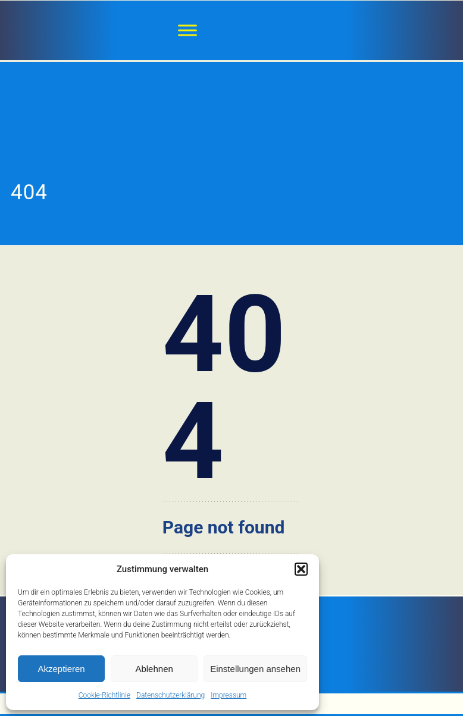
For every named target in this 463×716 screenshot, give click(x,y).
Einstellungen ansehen (255, 669)
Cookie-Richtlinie (104, 695)
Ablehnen (154, 669)
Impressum (228, 695)
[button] (301, 569)
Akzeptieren (61, 669)
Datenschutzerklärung (170, 695)
